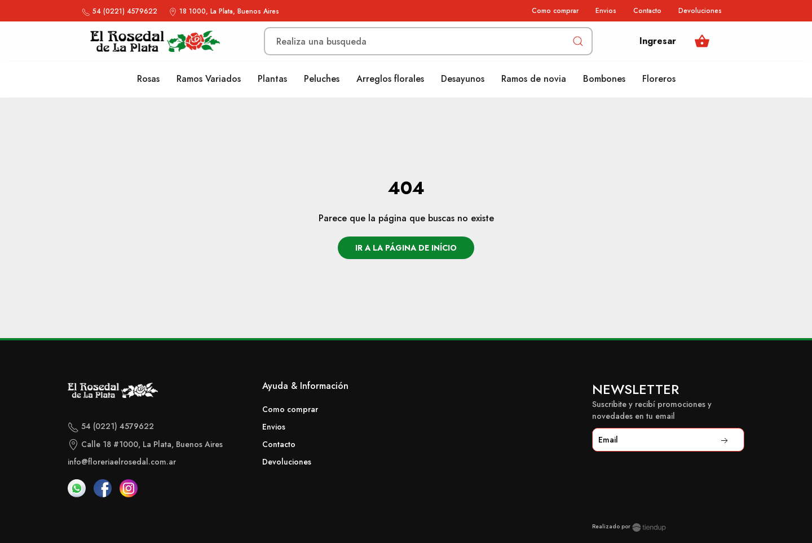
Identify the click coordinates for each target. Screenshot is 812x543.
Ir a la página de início (406, 247)
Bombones (604, 78)
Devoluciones (700, 11)
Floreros (659, 78)
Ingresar (657, 40)
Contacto (647, 11)
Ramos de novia (533, 78)
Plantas (272, 78)
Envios (605, 11)
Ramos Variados (208, 78)
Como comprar (555, 11)
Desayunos (462, 78)
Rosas (148, 78)
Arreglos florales (390, 78)
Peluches (321, 78)
